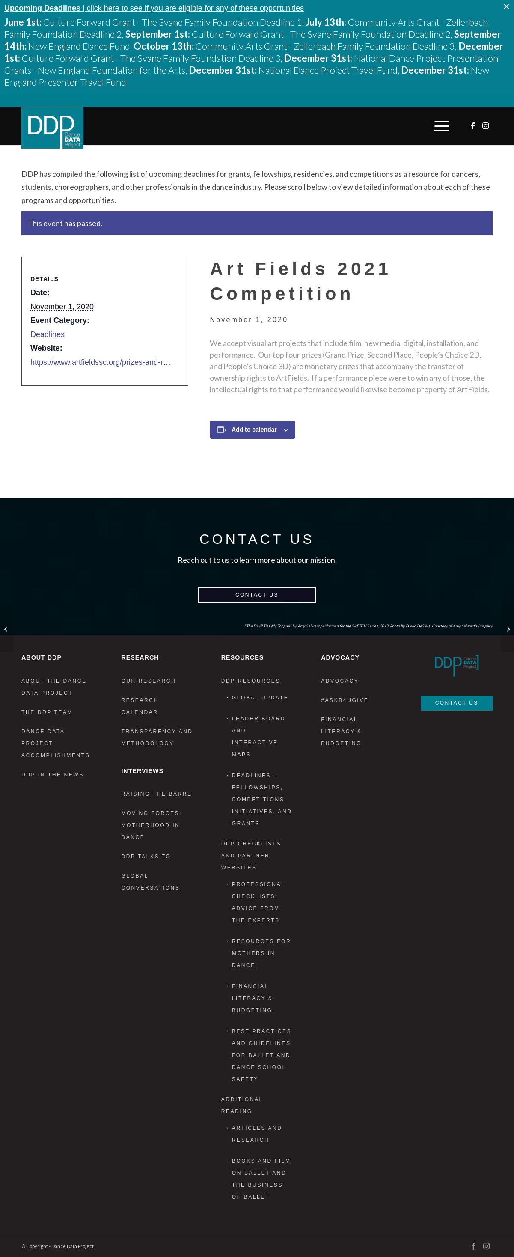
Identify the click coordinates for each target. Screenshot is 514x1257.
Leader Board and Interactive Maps (258, 737)
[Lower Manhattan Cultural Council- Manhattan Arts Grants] (6, 628)
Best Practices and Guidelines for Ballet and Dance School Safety (262, 1055)
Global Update (260, 698)
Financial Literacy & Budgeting (252, 998)
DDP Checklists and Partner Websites (251, 856)
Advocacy (340, 681)
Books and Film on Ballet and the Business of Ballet (261, 1179)
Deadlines (47, 334)
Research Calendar (139, 706)
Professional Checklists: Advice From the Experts (258, 902)
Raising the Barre (156, 794)
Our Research (148, 681)
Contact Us (257, 595)
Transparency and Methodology (157, 737)
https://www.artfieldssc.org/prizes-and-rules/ (104, 362)
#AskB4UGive (344, 700)
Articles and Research (257, 1134)
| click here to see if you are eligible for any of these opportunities (154, 8)
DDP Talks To (146, 857)
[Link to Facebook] (473, 125)
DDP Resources (250, 681)
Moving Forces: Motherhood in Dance (151, 825)
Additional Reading (242, 1105)
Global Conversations (150, 882)
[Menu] (439, 126)
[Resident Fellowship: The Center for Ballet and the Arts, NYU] (507, 628)
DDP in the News (52, 775)
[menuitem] (439, 126)
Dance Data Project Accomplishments (55, 743)
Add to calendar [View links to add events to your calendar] (254, 429)
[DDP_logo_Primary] (52, 128)
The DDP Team (47, 712)
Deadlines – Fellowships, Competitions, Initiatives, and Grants (262, 800)
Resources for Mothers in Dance (261, 953)
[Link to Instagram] (486, 125)
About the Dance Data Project (54, 687)
